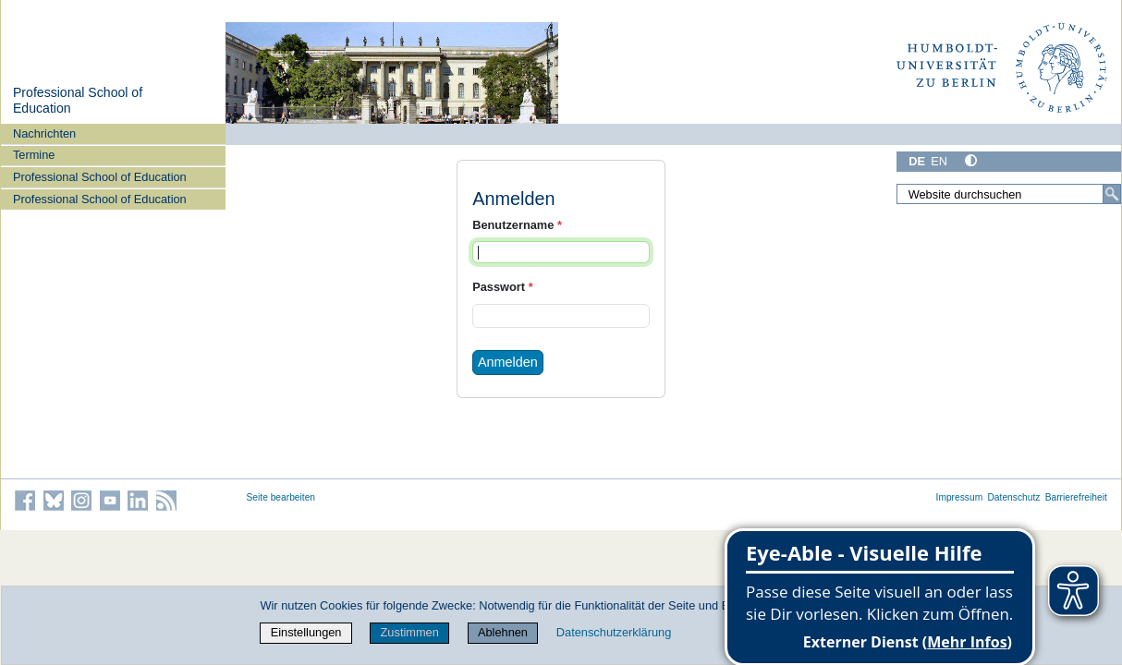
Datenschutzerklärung (613, 632)
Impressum (959, 497)
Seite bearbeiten (281, 497)
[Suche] (1112, 194)
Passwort (502, 287)
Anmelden (508, 362)
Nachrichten (44, 133)
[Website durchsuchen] (1008, 194)
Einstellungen (306, 632)
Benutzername (517, 225)
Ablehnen (503, 632)
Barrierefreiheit (1076, 497)
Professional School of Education (100, 177)
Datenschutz (1013, 497)
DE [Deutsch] (917, 161)
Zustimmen (410, 632)
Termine (34, 155)
